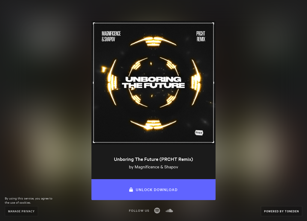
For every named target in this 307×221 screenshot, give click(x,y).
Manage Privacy (21, 211)
